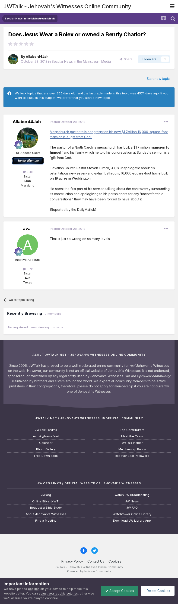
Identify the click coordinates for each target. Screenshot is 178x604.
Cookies (114, 561)
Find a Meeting (46, 520)
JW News (132, 501)
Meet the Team (132, 436)
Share (126, 59)
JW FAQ (132, 507)
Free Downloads (46, 456)
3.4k (28, 172)
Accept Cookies (118, 591)
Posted (67, 122)
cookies (33, 589)
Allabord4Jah (37, 57)
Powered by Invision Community (89, 571)
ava (27, 228)
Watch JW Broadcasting (131, 495)
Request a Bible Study (46, 507)
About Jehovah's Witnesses (46, 514)
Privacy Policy (72, 561)
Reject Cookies (157, 591)
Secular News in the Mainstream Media (81, 61)
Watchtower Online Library (132, 514)
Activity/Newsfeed (46, 436)
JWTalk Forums (46, 430)
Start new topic (158, 79)
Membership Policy (132, 449)
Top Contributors (132, 430)
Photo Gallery (46, 449)
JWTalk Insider (132, 443)
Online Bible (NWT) (46, 501)
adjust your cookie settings (58, 593)
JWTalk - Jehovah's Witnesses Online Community (67, 6)
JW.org (46, 495)
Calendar (46, 443)
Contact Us (95, 561)
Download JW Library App (132, 520)
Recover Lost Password (132, 456)
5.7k (28, 269)
